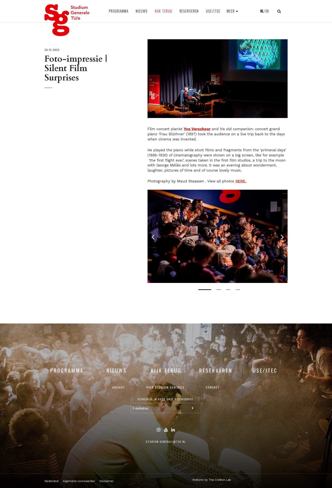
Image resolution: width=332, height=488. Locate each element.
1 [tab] (204, 289)
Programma (119, 11)
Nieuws (142, 11)
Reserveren (189, 11)
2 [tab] (218, 289)
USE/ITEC (213, 11)
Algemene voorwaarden (79, 481)
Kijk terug (163, 11)
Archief (118, 387)
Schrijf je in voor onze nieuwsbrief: (165, 399)
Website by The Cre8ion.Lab (211, 479)
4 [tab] (238, 289)
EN (267, 11)
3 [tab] (228, 289)
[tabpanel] (218, 236)
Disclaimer (106, 481)
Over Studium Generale (165, 387)
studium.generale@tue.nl (166, 441)
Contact (213, 387)
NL (261, 11)
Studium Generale (67, 20)
